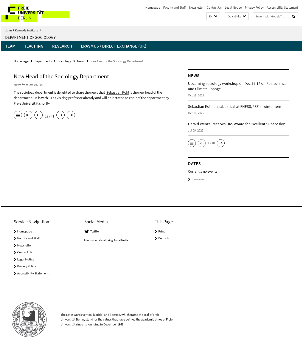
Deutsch (163, 238)
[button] (213, 16)
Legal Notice (233, 7)
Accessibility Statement (282, 7)
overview (196, 179)
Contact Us (214, 7)
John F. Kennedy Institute (23, 30)
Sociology (64, 61)
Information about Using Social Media (106, 240)
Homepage (152, 7)
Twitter (95, 231)
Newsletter (196, 7)
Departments (43, 61)
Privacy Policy (254, 7)
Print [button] (161, 231)
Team (10, 46)
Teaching (34, 46)
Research (62, 46)
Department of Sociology (30, 37)
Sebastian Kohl (117, 92)
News (80, 61)
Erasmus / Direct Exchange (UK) (113, 46)
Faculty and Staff (174, 7)
